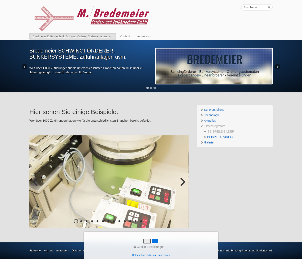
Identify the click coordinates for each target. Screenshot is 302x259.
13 (141, 221)
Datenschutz (79, 250)
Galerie (206, 142)
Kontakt (125, 36)
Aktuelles (208, 120)
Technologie (210, 115)
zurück (36, 184)
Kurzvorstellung (212, 109)
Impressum (144, 36)
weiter (182, 184)
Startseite (35, 250)
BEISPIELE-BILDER (218, 131)
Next (277, 67)
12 (136, 221)
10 (125, 221)
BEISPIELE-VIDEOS (218, 137)
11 (130, 221)
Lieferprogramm (212, 126)
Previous (25, 67)
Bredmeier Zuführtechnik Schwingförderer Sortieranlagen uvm (73, 36)
